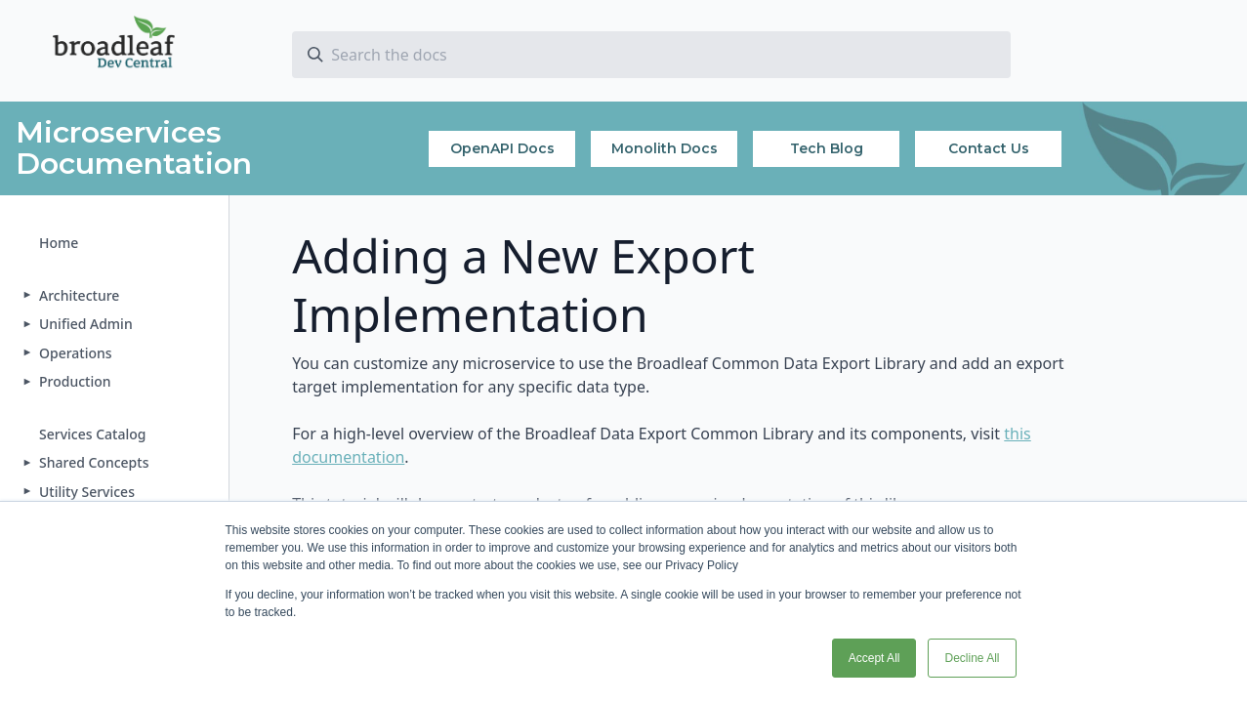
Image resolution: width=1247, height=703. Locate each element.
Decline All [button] (971, 658)
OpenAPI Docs (502, 148)
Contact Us (988, 148)
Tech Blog (826, 148)
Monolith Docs (664, 148)
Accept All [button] (874, 658)
